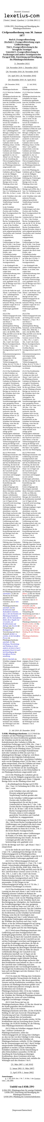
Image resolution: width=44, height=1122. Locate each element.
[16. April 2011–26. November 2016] (22, 76)
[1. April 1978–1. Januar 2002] (22, 1072)
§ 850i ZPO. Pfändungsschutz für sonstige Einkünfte (22, 1090)
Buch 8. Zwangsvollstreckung (22, 39)
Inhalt (13, 20)
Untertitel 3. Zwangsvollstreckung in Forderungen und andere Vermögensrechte (22, 53)
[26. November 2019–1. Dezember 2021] (22, 68)
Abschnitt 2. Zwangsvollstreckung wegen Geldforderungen (22, 43)
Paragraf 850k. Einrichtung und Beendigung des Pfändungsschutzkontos (22, 58)
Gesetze (26, 12)
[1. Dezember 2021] (21, 64)
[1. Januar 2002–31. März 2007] (22, 1068)
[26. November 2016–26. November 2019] (22, 72)
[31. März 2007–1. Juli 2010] (22, 1064)
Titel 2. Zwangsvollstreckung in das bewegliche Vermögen (22, 48)
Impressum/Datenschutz (22, 1110)
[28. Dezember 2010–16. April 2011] (22, 80)
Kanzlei (18, 12)
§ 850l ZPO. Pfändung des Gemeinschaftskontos (22, 1097)
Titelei (6, 20)
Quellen (21, 20)
